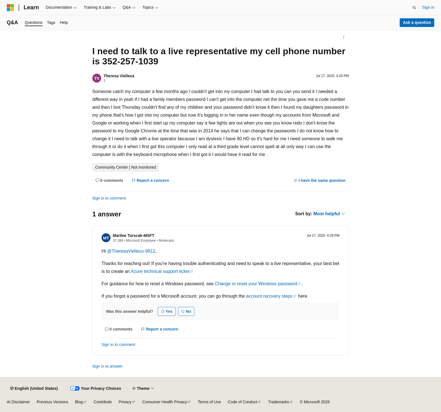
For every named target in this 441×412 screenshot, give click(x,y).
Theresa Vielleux (119, 76)
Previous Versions (52, 402)
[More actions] (344, 37)
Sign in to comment (109, 198)
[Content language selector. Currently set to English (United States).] (34, 388)
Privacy (125, 402)
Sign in (428, 7)
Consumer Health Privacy (164, 402)
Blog (79, 402)
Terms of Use (209, 402)
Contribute (103, 402)
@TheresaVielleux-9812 (131, 251)
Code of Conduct (242, 402)
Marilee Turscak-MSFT (133, 235)
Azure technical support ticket (160, 271)
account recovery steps (269, 296)
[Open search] (414, 8)
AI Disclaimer (18, 402)
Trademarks (278, 402)
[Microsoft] (10, 7)
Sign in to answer (107, 366)
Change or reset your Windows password (256, 283)
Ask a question (417, 22)
